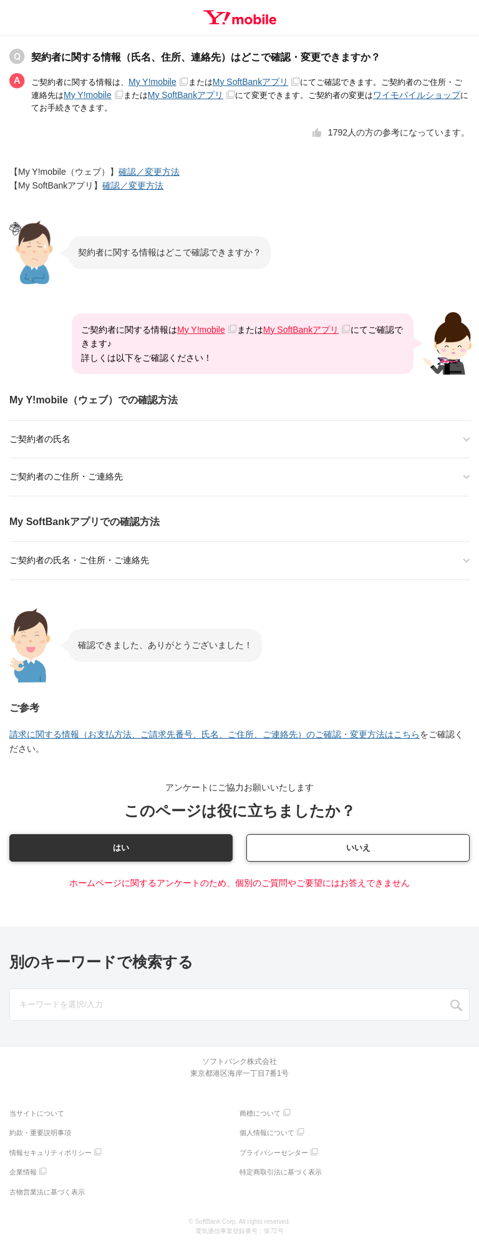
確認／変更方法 (149, 172)
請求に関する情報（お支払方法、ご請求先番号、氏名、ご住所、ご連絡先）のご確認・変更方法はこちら (214, 734)
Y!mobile (239, 17)
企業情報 (23, 1173)
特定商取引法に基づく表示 (281, 1173)
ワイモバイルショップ (416, 95)
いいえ (358, 848)
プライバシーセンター (274, 1154)
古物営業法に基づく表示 (47, 1193)
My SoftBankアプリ (256, 82)
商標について (260, 1114)
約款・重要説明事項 (40, 1134)
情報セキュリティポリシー (50, 1154)
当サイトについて (36, 1114)
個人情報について (267, 1134)
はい (121, 848)
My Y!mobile (158, 82)
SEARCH (456, 1006)
